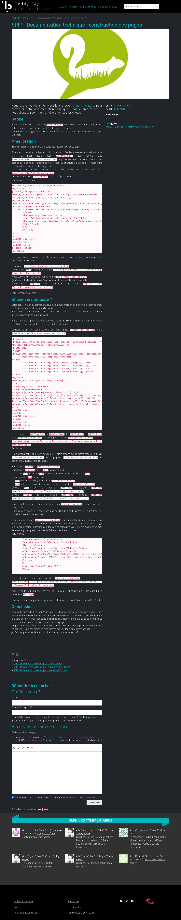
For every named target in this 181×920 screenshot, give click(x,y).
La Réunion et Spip (23, 901)
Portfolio (73, 6)
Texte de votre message (24, 732)
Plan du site (73, 901)
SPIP (108, 117)
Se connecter (74, 907)
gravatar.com (94, 717)
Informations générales (25, 912)
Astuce (109, 126)
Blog (114, 6)
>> (156, 6)
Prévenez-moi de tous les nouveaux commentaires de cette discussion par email (54, 797)
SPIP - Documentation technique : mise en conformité (40, 670)
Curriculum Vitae (88, 6)
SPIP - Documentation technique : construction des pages (42, 666)
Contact (18, 907)
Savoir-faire (104, 6)
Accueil (62, 6)
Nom (14, 697)
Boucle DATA (120, 126)
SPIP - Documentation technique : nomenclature (37, 663)
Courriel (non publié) (22, 707)
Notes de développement (141, 126)
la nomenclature (83, 105)
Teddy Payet (119, 108)
